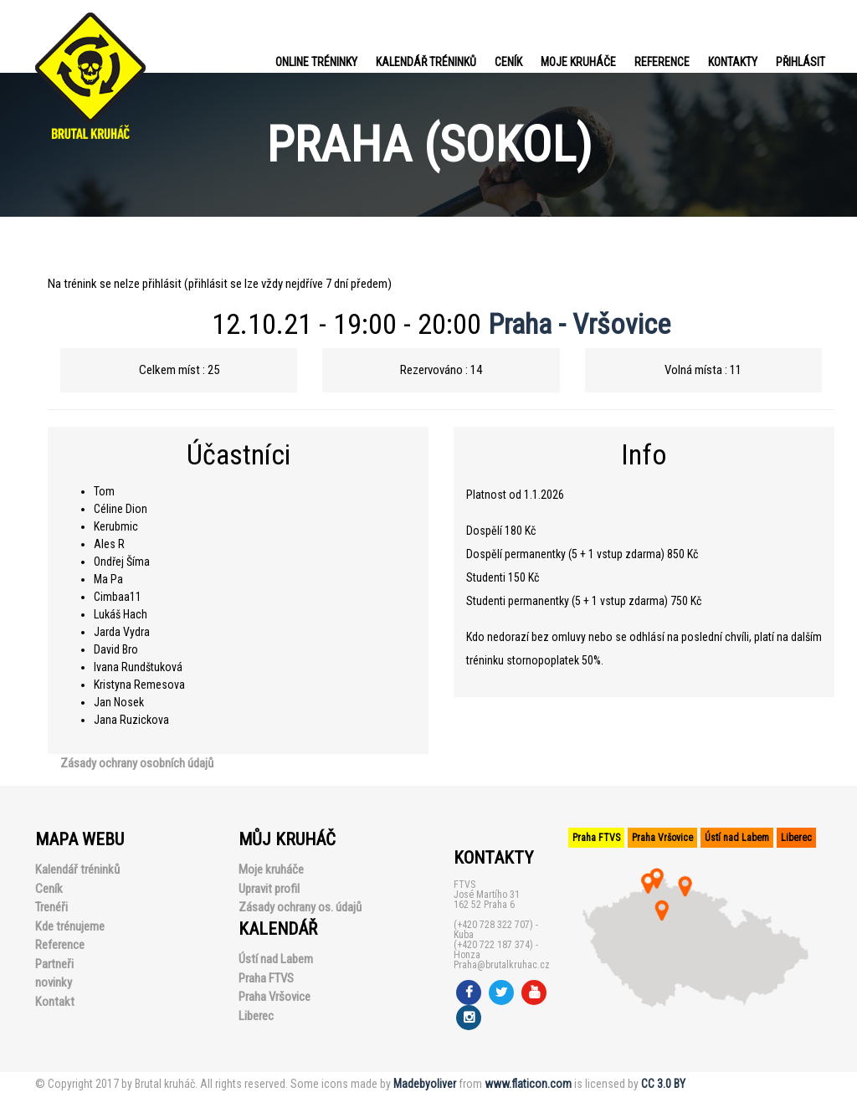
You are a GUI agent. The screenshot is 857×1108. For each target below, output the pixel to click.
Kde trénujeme (70, 926)
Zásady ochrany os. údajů (300, 907)
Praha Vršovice (274, 996)
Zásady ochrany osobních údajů (136, 763)
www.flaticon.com (528, 1083)
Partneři (54, 964)
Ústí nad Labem (276, 959)
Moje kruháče (578, 62)
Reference (662, 62)
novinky (53, 982)
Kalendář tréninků (426, 62)
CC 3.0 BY (663, 1083)
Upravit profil (269, 888)
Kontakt (54, 1001)
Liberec (256, 1015)
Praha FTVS (266, 978)
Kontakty (732, 62)
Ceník (508, 62)
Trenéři (51, 907)
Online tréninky (316, 62)
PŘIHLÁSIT (800, 62)
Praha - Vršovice (579, 324)
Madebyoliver (424, 1083)
